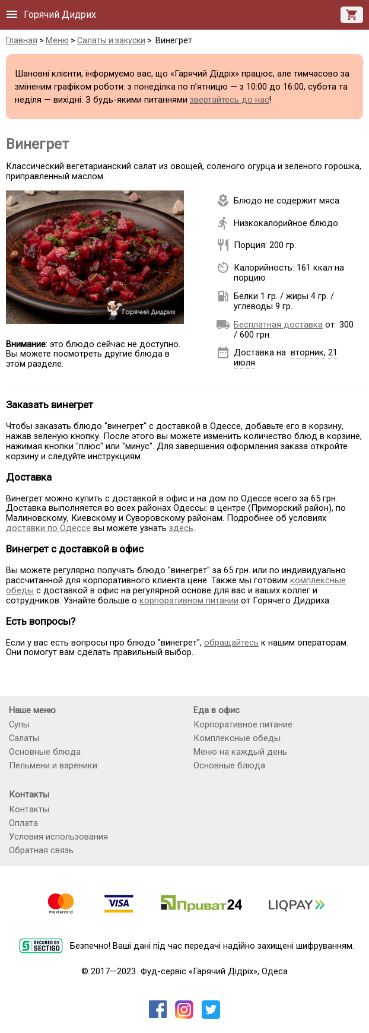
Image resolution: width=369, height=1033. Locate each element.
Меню (57, 40)
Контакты (29, 809)
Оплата (23, 823)
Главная (21, 40)
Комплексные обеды (237, 738)
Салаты (24, 738)
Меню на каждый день (240, 751)
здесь (181, 528)
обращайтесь (231, 642)
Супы (19, 724)
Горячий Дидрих (60, 14)
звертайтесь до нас (229, 99)
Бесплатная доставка (278, 324)
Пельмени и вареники (53, 765)
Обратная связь (41, 850)
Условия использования (58, 836)
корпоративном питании (188, 600)
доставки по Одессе (48, 528)
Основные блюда (45, 751)
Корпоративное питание (242, 724)
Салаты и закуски (111, 40)
